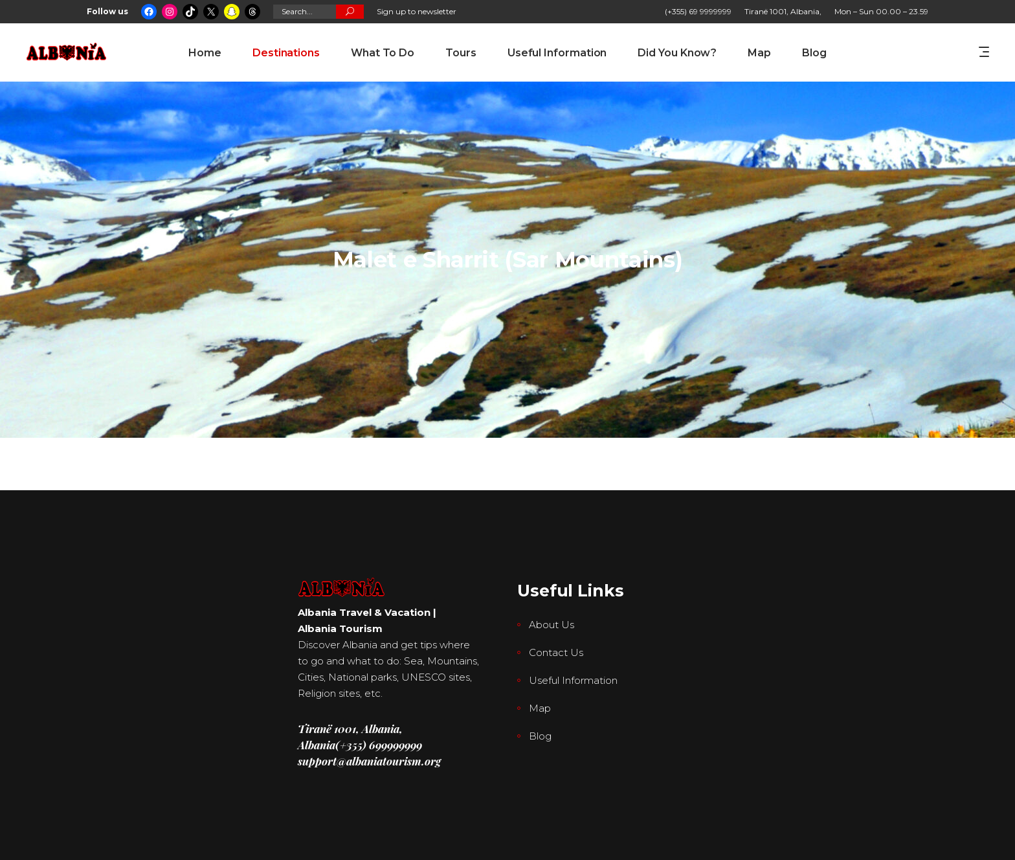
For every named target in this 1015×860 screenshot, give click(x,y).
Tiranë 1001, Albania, (782, 11)
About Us (551, 624)
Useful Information (573, 680)
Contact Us (556, 652)
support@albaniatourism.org (369, 761)
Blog (540, 736)
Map (540, 708)
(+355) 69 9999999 (698, 11)
